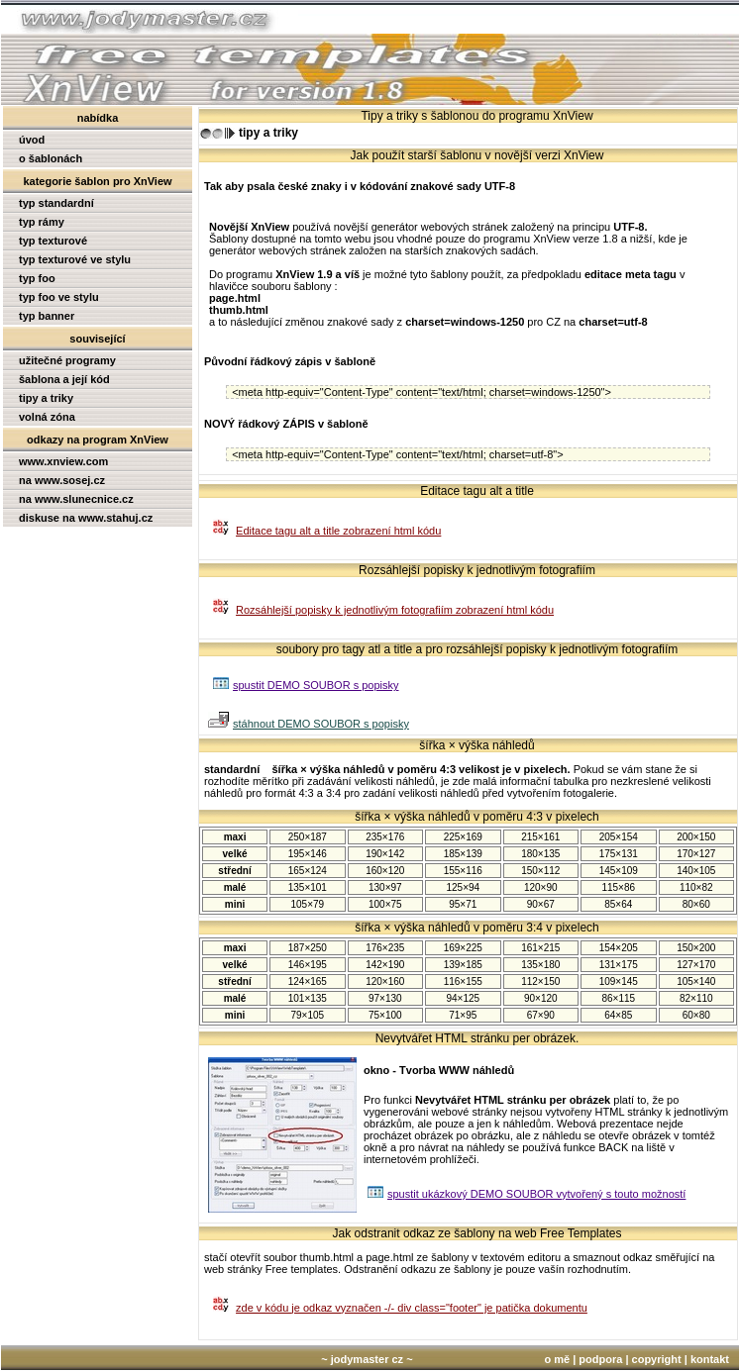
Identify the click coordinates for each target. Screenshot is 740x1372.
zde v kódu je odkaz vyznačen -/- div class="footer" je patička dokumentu (411, 1308)
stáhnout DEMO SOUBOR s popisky (321, 724)
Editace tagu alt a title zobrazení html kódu (338, 531)
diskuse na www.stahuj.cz (86, 518)
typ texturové (53, 240)
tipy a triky (46, 398)
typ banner (46, 316)
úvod (32, 140)
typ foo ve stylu (59, 297)
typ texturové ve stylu (75, 259)
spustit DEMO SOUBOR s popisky (316, 685)
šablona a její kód (64, 379)
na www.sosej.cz (62, 480)
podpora (600, 1359)
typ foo (37, 278)
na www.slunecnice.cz (76, 499)
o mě (557, 1359)
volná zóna (47, 417)
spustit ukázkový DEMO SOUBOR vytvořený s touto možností (536, 1194)
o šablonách (50, 158)
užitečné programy (67, 360)
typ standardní (56, 203)
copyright (657, 1359)
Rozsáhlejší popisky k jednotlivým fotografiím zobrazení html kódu (395, 610)
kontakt (709, 1359)
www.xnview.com (63, 461)
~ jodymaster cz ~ (366, 1359)
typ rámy (41, 222)
